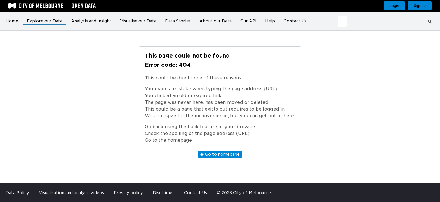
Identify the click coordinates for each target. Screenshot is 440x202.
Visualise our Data (138, 21)
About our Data (215, 21)
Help (270, 21)
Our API (248, 21)
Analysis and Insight (91, 21)
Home (12, 21)
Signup (420, 5)
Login (394, 5)
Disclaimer (163, 192)
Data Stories (178, 21)
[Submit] (342, 21)
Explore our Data (44, 21)
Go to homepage (220, 154)
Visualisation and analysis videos (71, 192)
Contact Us (295, 21)
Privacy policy (128, 192)
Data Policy (17, 192)
